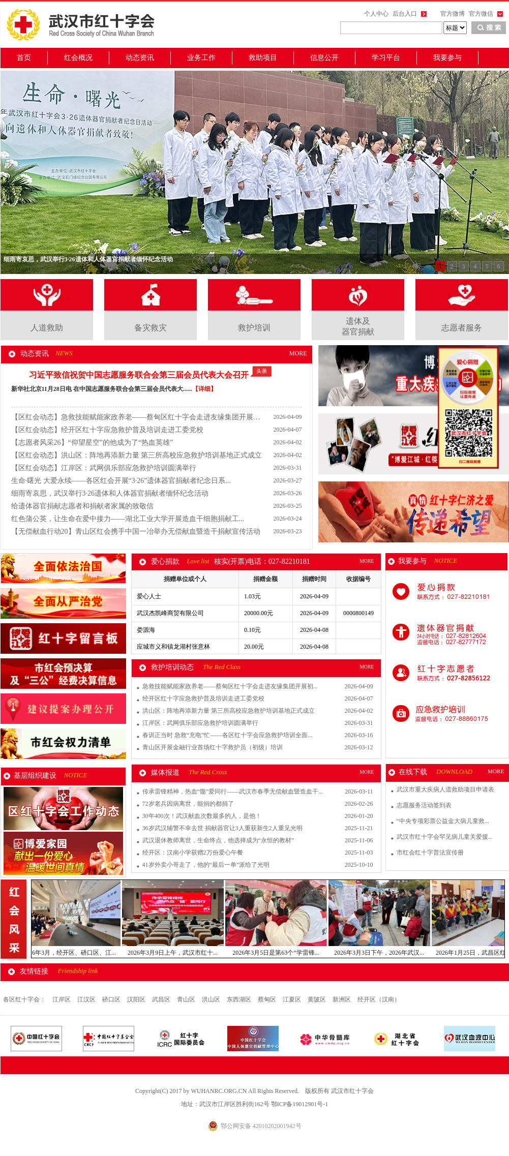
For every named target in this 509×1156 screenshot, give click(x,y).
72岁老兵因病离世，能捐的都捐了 (188, 803)
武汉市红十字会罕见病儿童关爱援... (445, 836)
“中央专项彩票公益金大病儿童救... (443, 821)
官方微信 (481, 13)
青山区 (187, 999)
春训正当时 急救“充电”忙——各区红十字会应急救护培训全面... (227, 735)
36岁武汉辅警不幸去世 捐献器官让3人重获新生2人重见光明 (222, 828)
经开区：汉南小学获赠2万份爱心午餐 (192, 852)
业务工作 (201, 58)
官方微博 (452, 13)
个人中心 (376, 13)
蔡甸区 (268, 999)
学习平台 (386, 58)
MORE (298, 353)
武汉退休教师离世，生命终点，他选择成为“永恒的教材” (218, 840)
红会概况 (78, 58)
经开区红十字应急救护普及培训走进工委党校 (203, 698)
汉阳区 (137, 999)
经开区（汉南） (378, 999)
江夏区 (293, 999)
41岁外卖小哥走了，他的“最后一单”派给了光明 (206, 864)
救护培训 (254, 327)
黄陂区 (317, 999)
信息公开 (324, 58)
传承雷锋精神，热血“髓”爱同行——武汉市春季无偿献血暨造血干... (232, 791)
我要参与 (447, 58)
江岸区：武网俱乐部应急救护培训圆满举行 (200, 722)
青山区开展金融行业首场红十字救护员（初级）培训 (212, 747)
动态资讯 (140, 58)
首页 (24, 58)
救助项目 (263, 58)
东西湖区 (240, 999)
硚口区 (112, 999)
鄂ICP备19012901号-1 (299, 1104)
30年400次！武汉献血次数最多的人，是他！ (201, 815)
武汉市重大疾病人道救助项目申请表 (445, 789)
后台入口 (405, 13)
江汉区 (87, 999)
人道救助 (47, 327)
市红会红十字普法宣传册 (430, 852)
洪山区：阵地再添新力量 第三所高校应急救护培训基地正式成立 (228, 710)
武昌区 (162, 999)
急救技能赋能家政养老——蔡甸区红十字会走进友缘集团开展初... (230, 686)
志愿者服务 (461, 327)
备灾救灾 (150, 327)
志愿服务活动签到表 (424, 805)
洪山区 (212, 999)
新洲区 (342, 999)
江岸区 (62, 999)
